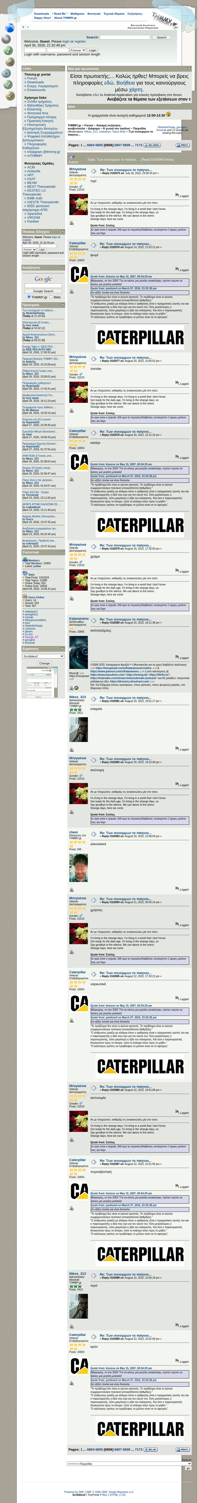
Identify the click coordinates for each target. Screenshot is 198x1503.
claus (73, 832)
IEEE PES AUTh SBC (38, 349)
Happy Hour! (42, 17)
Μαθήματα (77, 13)
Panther (33, 221)
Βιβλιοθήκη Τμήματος (43, 105)
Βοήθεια (125, 83)
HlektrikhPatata (35, 313)
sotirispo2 (32, 543)
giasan (28, 631)
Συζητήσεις (134, 13)
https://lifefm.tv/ (158, 674)
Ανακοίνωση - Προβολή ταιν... (39, 540)
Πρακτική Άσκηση (40, 121)
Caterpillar (77, 243)
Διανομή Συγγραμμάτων (45, 132)
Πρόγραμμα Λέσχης (42, 117)
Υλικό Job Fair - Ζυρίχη (35, 492)
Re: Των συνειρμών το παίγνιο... (126, 170)
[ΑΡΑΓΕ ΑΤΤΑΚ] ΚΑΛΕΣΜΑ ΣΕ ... (41, 504)
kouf (27, 623)
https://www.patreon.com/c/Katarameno (114, 671)
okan (29, 434)
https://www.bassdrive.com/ (107, 674)
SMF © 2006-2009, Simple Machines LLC (110, 1492)
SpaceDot (34, 214)
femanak (30, 642)
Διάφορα (94, 128)
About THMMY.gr (65, 17)
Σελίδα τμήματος (39, 101)
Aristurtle (33, 171)
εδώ (109, 83)
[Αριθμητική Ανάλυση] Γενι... (38, 395)
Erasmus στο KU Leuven (36, 419)
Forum (32, 78)
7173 (138, 145)
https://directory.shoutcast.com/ (129, 681)
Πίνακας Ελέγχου (36, 232)
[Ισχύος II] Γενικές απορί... (37, 468)
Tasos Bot (118, 131)
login (66, 41)
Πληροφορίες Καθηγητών (34, 146)
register (80, 41)
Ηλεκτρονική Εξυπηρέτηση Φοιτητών (40, 126)
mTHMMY (35, 156)
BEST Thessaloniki (41, 187)
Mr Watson (32, 410)
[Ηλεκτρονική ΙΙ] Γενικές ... (37, 322)
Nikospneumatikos (35, 620)
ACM (31, 167)
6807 (118, 145)
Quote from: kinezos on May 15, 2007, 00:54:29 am (121, 276)
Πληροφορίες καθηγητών (36, 383)
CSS (123, 1494)
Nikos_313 (32, 337)
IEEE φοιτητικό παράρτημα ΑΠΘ (36, 208)
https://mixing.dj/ (137, 674)
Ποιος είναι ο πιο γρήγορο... (38, 480)
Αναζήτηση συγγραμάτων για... (39, 528)
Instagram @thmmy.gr (43, 152)
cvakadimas (33, 507)
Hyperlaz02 (32, 386)
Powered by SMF (74, 1492)
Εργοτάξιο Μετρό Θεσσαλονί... (39, 431)
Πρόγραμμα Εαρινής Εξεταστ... (40, 443)
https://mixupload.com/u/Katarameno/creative (124, 668)
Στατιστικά (30, 552)
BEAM (32, 183)
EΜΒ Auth (35, 198)
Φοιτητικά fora (37, 113)
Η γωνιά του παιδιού (116, 128)
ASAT (31, 179)
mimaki (29, 617)
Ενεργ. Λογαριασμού (42, 86)
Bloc (104, 1494)
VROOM (33, 217)
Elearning (34, 109)
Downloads (41, 13)
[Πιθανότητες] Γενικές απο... (38, 371)
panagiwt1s (31, 614)
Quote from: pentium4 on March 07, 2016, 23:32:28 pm (123, 288)
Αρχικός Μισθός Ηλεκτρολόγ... (39, 516)
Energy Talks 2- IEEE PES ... (38, 346)
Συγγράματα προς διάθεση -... (39, 407)
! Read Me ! (60, 13)
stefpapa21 (31, 611)
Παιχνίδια (139, 128)
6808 (126, 145)
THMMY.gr (74, 125)
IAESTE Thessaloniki (43, 202)
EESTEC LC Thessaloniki (34, 192)
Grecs (29, 519)
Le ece (29, 634)
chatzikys (105, 131)
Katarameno (79, 618)
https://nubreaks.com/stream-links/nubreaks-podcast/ (123, 678)
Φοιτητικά (94, 13)
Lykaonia (30, 628)
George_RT (31, 637)
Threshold (32, 495)
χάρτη (135, 89)
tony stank (32, 325)
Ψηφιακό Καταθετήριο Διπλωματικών (41, 138)
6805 (99, 145)
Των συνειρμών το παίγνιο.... (38, 310)
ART (30, 175)
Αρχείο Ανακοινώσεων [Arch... (39, 334)
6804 (90, 145)
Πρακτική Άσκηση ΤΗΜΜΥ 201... (41, 358)
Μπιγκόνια (77, 169)
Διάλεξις (31, 361)
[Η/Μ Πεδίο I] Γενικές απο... (38, 455)
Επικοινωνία (36, 90)
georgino (30, 640)
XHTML (114, 1494)
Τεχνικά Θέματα (114, 13)
